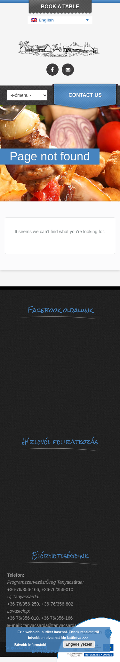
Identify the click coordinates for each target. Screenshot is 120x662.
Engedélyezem (79, 644)
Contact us (85, 95)
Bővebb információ (30, 645)
